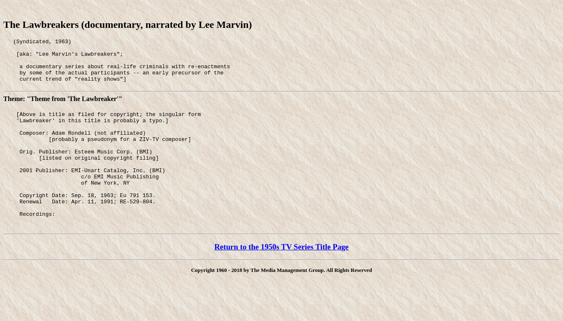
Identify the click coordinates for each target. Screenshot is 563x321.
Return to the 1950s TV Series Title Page (281, 276)
